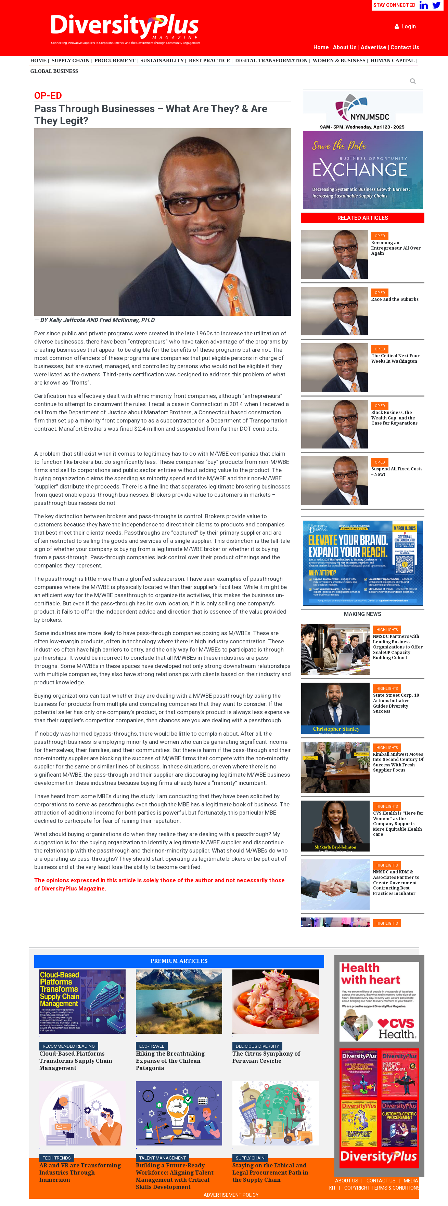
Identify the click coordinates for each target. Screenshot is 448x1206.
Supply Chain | (72, 60)
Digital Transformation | (272, 60)
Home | (39, 60)
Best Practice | (210, 60)
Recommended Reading (69, 1046)
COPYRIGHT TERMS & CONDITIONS (382, 1188)
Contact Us (405, 47)
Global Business (54, 71)
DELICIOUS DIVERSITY (257, 1046)
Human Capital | (394, 60)
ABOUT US (346, 1180)
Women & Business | (340, 60)
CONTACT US (381, 1180)
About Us (345, 47)
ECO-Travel (151, 1046)
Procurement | (116, 60)
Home (321, 47)
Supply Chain (250, 1158)
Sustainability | (163, 60)
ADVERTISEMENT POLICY (231, 1195)
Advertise (373, 47)
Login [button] (405, 26)
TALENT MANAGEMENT (162, 1158)
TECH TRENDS (57, 1158)
